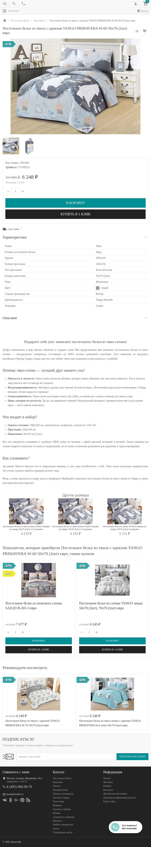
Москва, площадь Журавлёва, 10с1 (24, 778)
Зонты (56, 828)
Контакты (108, 790)
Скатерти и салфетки (63, 817)
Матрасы (57, 821)
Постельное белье (62, 778)
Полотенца (58, 801)
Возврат (107, 786)
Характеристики (15, 237)
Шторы (56, 813)
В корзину (75, 203)
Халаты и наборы (62, 809)
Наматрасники (60, 790)
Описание (10, 318)
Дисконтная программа (115, 793)
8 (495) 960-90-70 (19, 787)
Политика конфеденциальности (119, 797)
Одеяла (56, 786)
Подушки (58, 782)
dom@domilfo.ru (15, 794)
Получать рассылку (132, 756)
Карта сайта (109, 801)
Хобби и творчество (63, 824)
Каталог (11, 11)
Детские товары (61, 797)
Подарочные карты (62, 832)
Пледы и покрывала (63, 793)
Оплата (107, 778)
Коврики (57, 805)
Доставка (108, 782)
